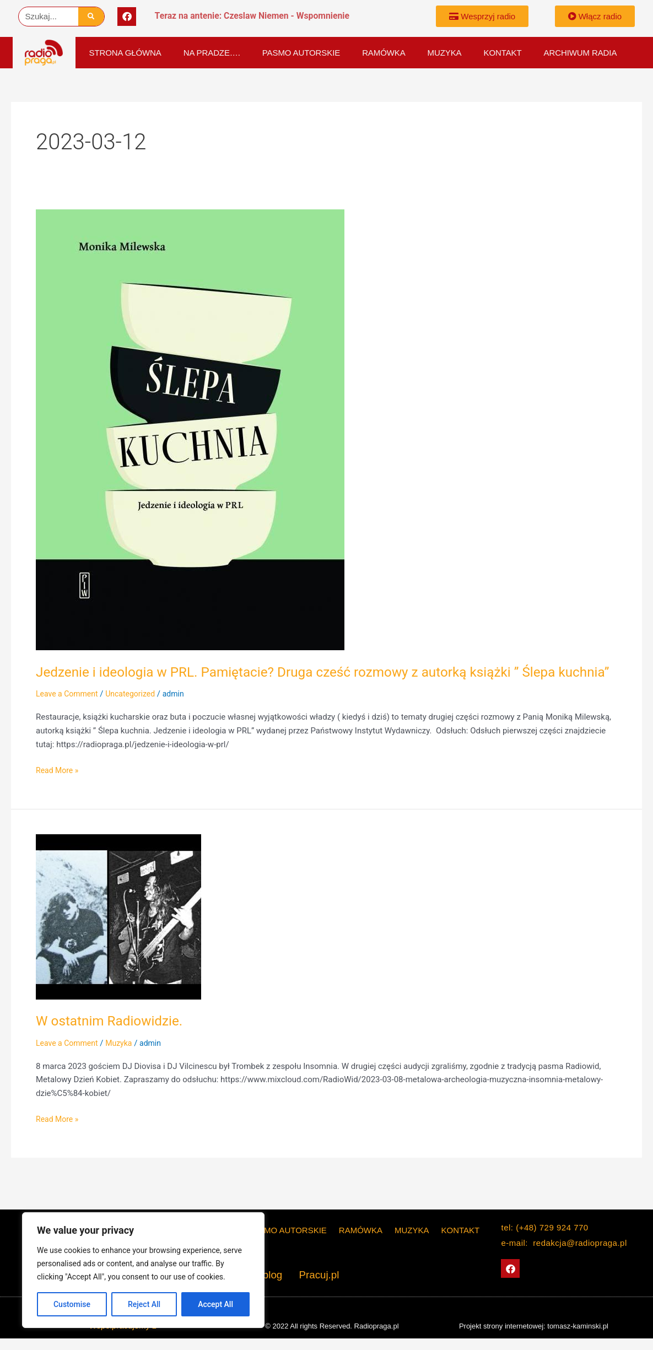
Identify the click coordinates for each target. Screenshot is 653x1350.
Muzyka (445, 52)
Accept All (215, 1304)
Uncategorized (136, 712)
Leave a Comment (69, 712)
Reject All (144, 1304)
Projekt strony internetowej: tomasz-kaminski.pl (533, 1326)
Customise (71, 1304)
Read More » (59, 788)
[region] (143, 1270)
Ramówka (383, 52)
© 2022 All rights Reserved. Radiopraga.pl (331, 1326)
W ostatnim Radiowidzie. (114, 1039)
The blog (267, 1275)
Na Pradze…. (212, 52)
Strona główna (125, 52)
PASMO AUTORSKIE (301, 52)
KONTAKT (503, 52)
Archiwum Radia (580, 52)
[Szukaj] (91, 16)
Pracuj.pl (315, 1275)
